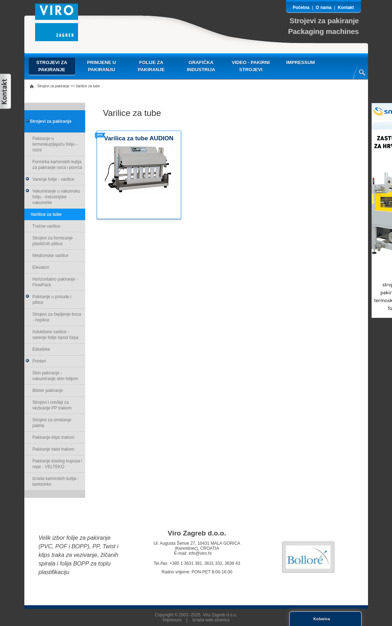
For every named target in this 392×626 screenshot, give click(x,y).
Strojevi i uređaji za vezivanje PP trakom (52, 405)
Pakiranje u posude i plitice (49, 299)
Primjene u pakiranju (101, 66)
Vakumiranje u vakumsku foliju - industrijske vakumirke (53, 197)
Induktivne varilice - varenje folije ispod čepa (56, 334)
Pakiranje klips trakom (53, 437)
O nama (323, 7)
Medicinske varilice (51, 255)
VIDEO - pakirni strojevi (251, 66)
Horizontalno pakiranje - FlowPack (55, 282)
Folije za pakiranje (151, 66)
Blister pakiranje (48, 390)
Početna (301, 7)
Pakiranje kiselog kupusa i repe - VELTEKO (57, 463)
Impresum (172, 619)
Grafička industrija (201, 66)
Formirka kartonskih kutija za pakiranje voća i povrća (57, 164)
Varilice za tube (46, 214)
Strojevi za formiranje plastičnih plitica (53, 241)
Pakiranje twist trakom (53, 449)
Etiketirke (41, 349)
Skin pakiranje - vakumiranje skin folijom (55, 375)
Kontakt (346, 7)
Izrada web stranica (210, 619)
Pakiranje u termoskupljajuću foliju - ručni (55, 144)
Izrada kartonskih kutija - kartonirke (56, 481)
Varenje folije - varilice (50, 179)
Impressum (300, 62)
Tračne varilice (47, 226)
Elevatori (41, 267)
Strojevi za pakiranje (51, 66)
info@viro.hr (200, 553)
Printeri (36, 361)
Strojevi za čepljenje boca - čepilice (57, 317)
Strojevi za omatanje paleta (52, 422)
